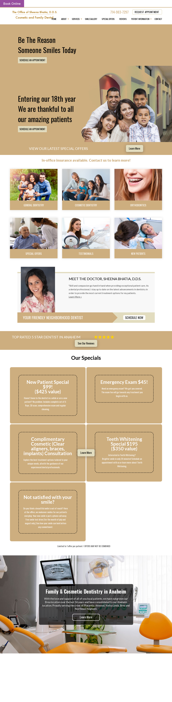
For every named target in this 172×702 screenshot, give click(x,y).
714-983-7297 (119, 12)
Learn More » (75, 296)
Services (76, 19)
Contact (158, 19)
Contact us (98, 160)
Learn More (134, 148)
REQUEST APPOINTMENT (147, 12)
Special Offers (108, 19)
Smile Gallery (91, 19)
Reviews (123, 19)
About (64, 19)
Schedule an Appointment (32, 60)
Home (54, 19)
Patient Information (140, 19)
